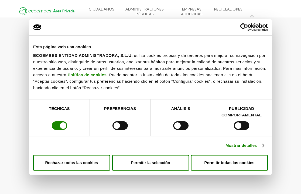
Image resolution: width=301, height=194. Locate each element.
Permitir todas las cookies (229, 162)
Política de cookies (87, 74)
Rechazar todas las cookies (71, 162)
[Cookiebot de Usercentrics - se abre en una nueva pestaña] (244, 27)
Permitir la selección (150, 162)
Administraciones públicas (144, 11)
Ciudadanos (101, 9)
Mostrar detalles (241, 145)
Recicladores (228, 9)
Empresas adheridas (192, 11)
